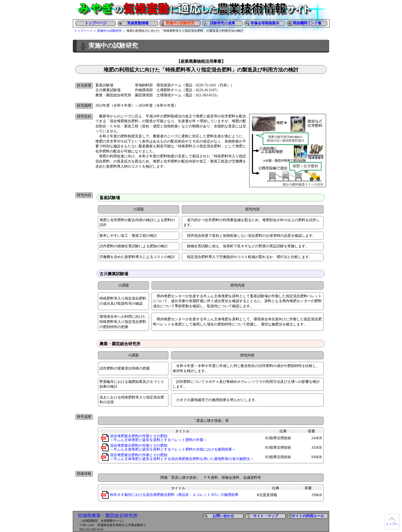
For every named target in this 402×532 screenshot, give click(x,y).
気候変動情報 (138, 23)
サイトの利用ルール (308, 516)
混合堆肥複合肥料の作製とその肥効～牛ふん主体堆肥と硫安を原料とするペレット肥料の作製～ (158, 438)
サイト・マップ (265, 516)
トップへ (392, 524)
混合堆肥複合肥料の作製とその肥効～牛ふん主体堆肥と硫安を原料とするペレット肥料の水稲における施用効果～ (173, 447)
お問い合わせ (223, 516)
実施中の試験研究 (109, 31)
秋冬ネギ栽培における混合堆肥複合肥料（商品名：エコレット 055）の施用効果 (174, 495)
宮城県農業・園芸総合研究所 (108, 515)
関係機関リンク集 (307, 23)
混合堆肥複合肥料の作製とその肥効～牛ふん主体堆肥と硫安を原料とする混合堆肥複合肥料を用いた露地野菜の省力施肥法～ (182, 457)
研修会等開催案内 (264, 23)
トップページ (95, 23)
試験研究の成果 (222, 23)
